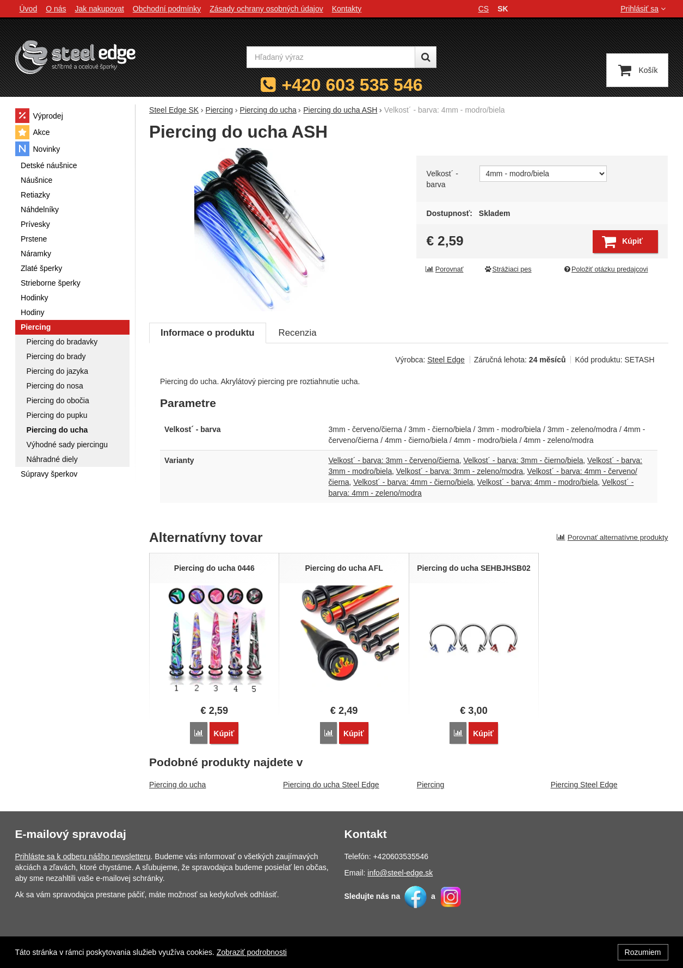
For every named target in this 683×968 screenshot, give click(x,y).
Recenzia (298, 333)
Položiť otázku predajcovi (605, 269)
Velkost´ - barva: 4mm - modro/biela (537, 482)
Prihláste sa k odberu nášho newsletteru (83, 856)
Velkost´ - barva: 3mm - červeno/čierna (394, 460)
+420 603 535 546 (352, 85)
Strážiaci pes (508, 269)
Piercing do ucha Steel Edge (331, 784)
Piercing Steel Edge (584, 784)
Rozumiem (643, 952)
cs (483, 8)
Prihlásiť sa (644, 8)
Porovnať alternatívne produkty (612, 537)
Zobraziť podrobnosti (252, 952)
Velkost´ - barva (442, 179)
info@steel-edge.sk (400, 872)
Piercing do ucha (177, 784)
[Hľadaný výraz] (331, 57)
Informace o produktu (207, 333)
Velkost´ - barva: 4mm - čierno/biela (413, 482)
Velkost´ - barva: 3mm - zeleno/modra (459, 471)
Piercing (431, 784)
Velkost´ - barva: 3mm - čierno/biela (523, 460)
